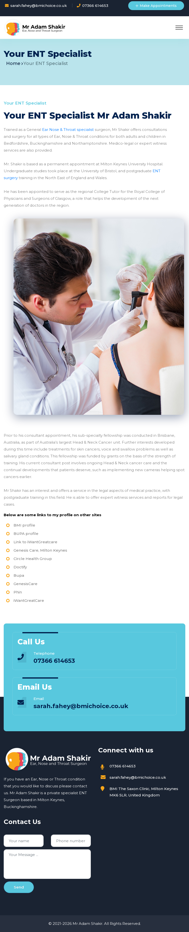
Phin (18, 592)
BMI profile (24, 525)
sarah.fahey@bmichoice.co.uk (38, 5)
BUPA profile (26, 533)
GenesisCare (25, 583)
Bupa (19, 575)
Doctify (20, 567)
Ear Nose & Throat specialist (68, 129)
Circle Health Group (33, 558)
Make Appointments (156, 5)
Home (13, 63)
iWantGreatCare (29, 600)
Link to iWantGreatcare (35, 542)
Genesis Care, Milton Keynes (40, 550)
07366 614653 (95, 5)
